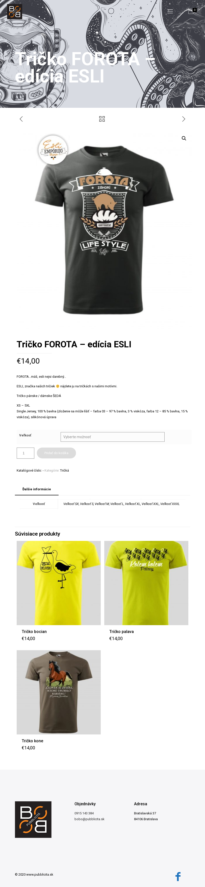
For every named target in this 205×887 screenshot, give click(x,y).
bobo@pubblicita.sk (89, 819)
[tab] (37, 489)
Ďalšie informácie (36, 489)
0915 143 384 (84, 813)
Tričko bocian (34, 631)
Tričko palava (121, 631)
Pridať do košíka (56, 453)
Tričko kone (32, 740)
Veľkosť (25, 435)
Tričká (64, 470)
